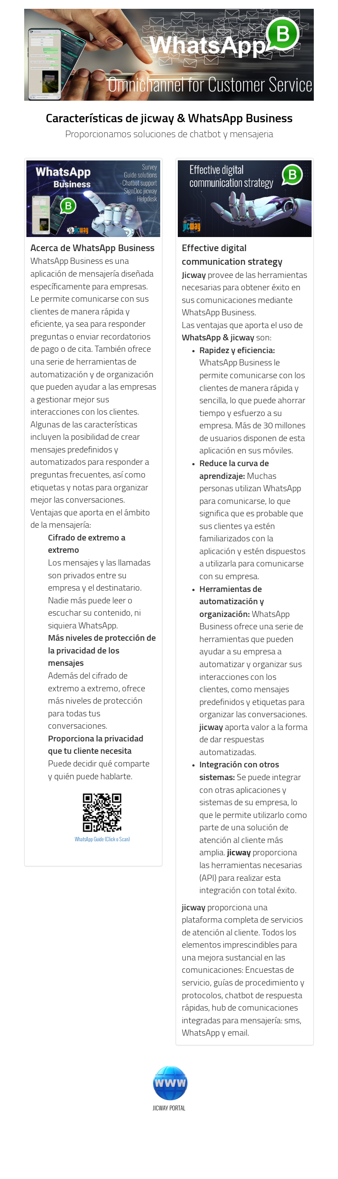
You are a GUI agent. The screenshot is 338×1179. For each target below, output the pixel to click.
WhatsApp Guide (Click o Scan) (102, 839)
